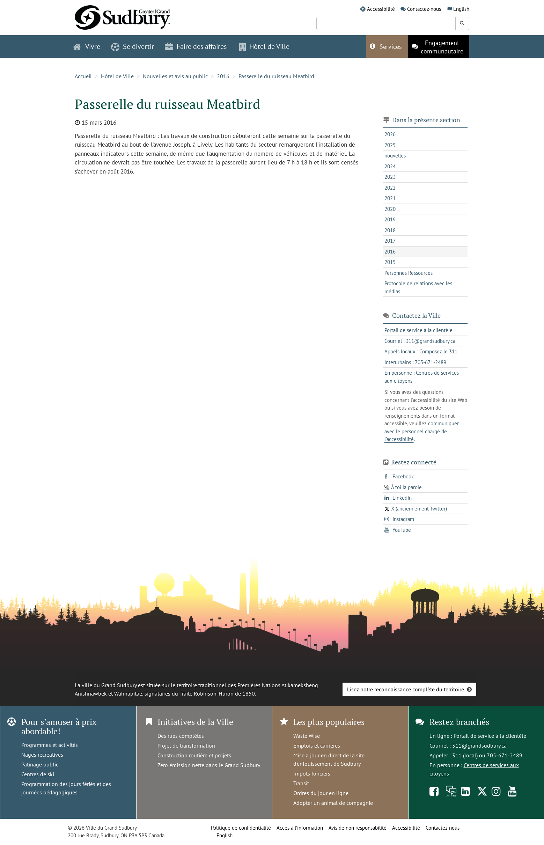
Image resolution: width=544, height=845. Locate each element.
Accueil (83, 76)
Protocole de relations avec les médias (418, 287)
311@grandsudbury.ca (479, 745)
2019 (390, 219)
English (461, 9)
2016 (223, 76)
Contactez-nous (424, 9)
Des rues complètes (180, 735)
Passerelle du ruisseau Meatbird (276, 76)
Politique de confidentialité (241, 827)
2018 (390, 230)
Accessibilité (381, 9)
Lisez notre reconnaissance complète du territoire (405, 689)
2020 (390, 209)
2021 (390, 198)
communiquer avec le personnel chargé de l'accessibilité (421, 431)
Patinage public (39, 764)
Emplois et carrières (316, 745)
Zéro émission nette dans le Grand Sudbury (208, 765)
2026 (390, 134)
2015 (390, 262)
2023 (390, 177)
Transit (301, 783)
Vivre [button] (86, 46)
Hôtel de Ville (117, 76)
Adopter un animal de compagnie (333, 802)
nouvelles (395, 155)
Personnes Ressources (408, 273)
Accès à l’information (300, 827)
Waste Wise (306, 735)
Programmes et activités (49, 744)
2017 (390, 240)
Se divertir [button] (132, 46)
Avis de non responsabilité (358, 827)
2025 (390, 145)
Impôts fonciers (311, 773)
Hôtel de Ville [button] (264, 46)
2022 (390, 187)
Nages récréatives (42, 754)
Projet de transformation (186, 745)
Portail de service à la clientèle (490, 735)
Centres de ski (37, 774)
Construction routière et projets (194, 755)
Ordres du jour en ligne (320, 792)
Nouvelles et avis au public (175, 76)
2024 (390, 166)
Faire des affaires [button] (196, 46)
